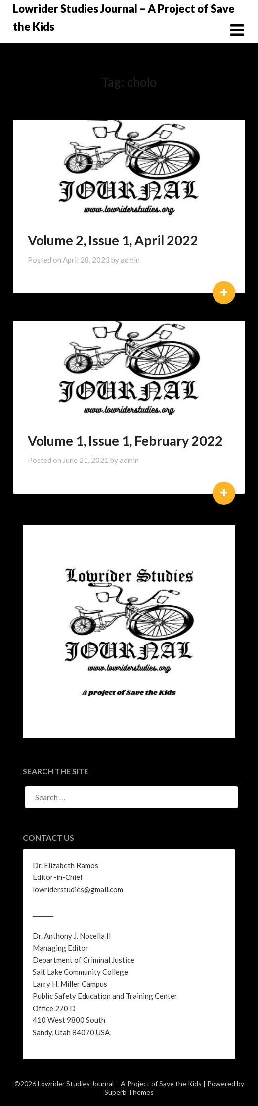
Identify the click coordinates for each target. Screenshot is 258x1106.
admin (130, 259)
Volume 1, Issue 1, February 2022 (125, 440)
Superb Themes (129, 1092)
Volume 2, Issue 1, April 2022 (113, 240)
